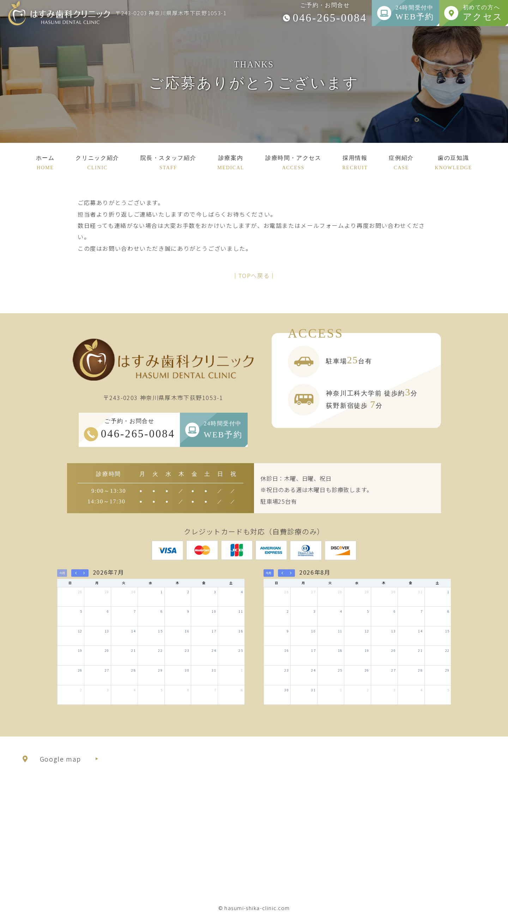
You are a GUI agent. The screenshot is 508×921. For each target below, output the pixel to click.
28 (80, 591)
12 (80, 631)
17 (214, 631)
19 (80, 650)
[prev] (75, 573)
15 (160, 631)
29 (107, 591)
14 (133, 631)
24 (214, 650)
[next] (84, 573)
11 (240, 611)
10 (214, 611)
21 (133, 650)
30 (133, 591)
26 (80, 670)
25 (240, 650)
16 (187, 631)
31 (214, 670)
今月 (62, 573)
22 (160, 650)
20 (107, 650)
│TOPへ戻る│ (254, 275)
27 (107, 670)
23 (187, 650)
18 (240, 631)
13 (107, 631)
